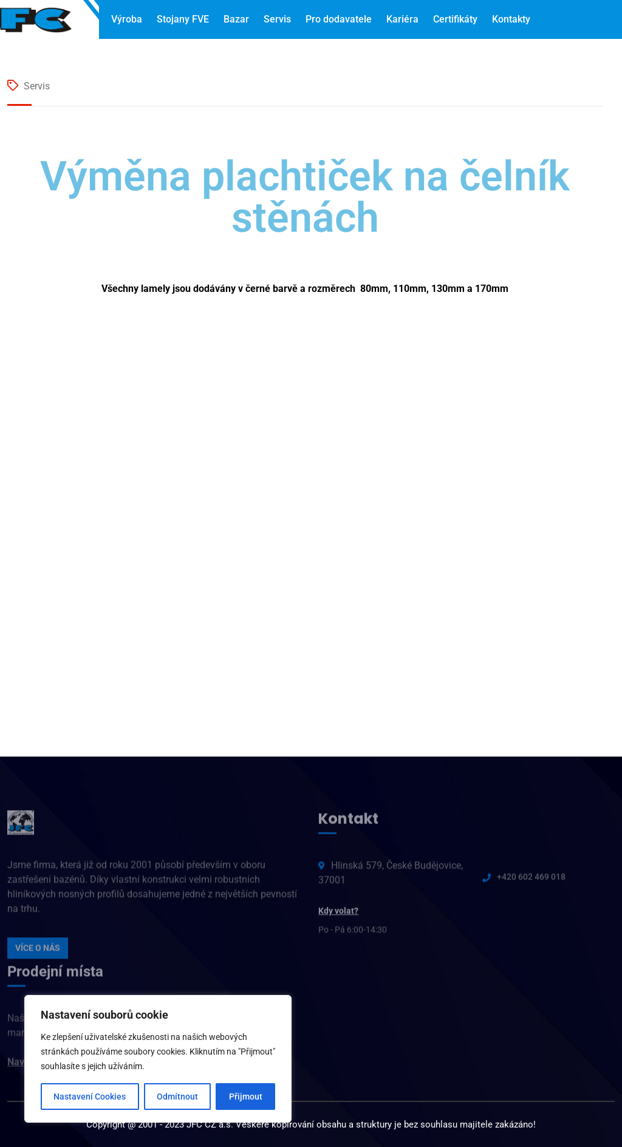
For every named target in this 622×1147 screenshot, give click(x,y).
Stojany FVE (183, 19)
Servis (277, 19)
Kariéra (402, 19)
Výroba (126, 19)
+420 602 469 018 (531, 880)
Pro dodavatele (339, 19)
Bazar (236, 19)
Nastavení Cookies (89, 1096)
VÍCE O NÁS (37, 951)
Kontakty (511, 19)
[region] (158, 1059)
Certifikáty (455, 19)
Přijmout (245, 1096)
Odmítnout (177, 1096)
